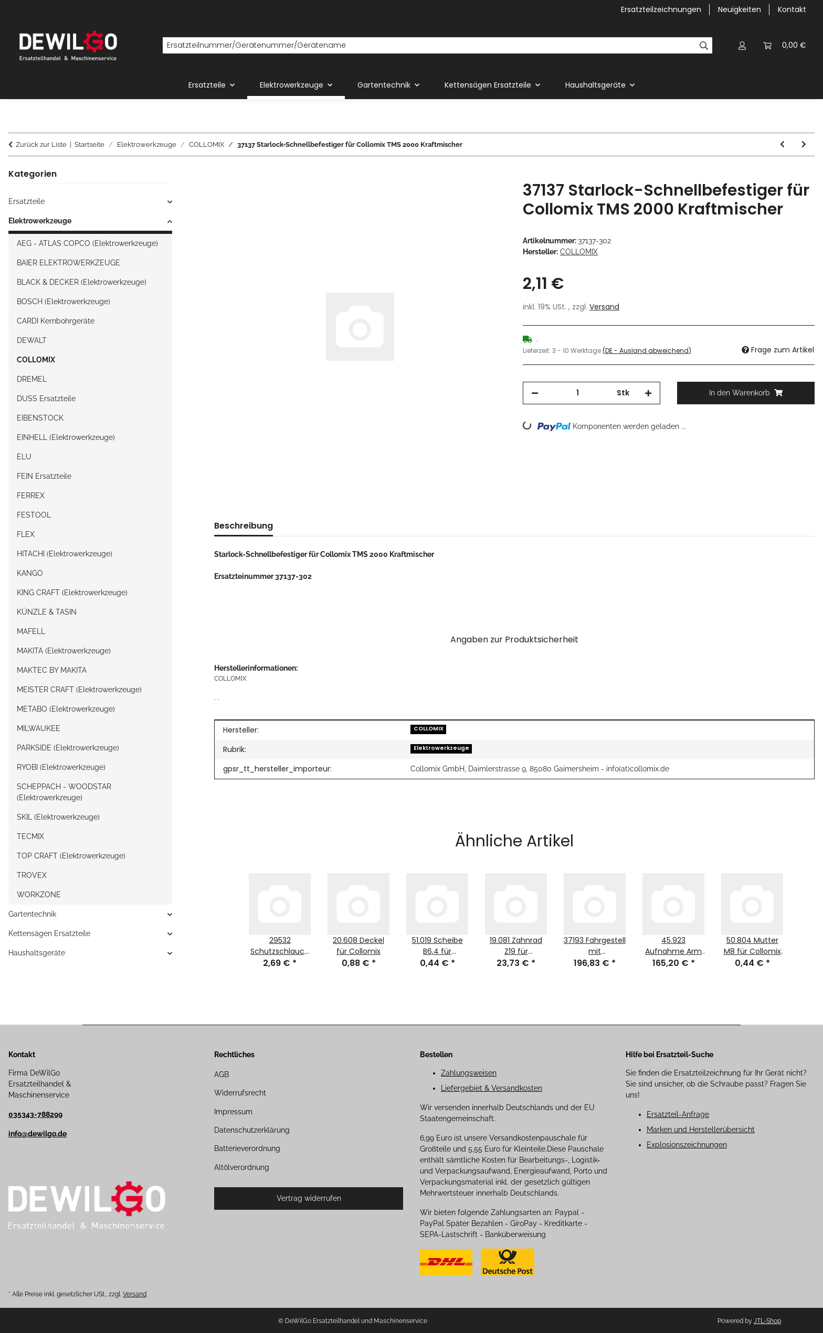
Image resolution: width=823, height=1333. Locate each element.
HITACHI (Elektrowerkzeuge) (64, 554)
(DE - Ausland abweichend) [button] (647, 350)
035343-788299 (35, 1114)
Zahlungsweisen (469, 1073)
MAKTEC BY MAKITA (52, 670)
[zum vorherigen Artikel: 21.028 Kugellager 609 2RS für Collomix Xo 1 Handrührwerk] (782, 144)
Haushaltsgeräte (36, 953)
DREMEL (32, 379)
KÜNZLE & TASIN (47, 612)
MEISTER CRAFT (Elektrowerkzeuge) (79, 689)
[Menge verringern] (534, 393)
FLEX (26, 534)
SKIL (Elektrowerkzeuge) (58, 817)
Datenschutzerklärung (252, 1130)
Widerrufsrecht (240, 1093)
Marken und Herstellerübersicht (701, 1129)
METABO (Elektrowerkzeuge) (66, 709)
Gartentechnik (32, 914)
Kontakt (792, 9)
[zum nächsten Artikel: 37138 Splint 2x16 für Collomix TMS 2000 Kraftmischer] (804, 144)
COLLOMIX (429, 729)
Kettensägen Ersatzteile (49, 933)
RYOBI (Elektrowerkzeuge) (61, 767)
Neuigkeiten (739, 9)
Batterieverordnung (247, 1148)
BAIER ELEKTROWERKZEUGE (68, 263)
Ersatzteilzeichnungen (661, 9)
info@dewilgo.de (37, 1134)
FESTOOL (34, 515)
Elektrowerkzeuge (441, 748)
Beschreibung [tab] (243, 526)
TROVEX (32, 875)
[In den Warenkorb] (222, 175)
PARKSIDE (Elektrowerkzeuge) (68, 748)
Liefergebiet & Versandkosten (491, 1088)
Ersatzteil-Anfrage (678, 1114)
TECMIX (30, 836)
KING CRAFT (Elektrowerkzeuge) (72, 592)
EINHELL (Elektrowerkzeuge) (66, 437)
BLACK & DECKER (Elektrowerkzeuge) (81, 282)
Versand (604, 307)
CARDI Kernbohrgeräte (55, 321)
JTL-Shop (767, 1321)
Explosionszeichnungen (687, 1145)
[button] (742, 45)
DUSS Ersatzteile (46, 398)
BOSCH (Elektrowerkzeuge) (63, 301)
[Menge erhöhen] (648, 393)
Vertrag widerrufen (309, 1198)
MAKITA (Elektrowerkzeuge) (64, 651)
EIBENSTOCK (40, 418)
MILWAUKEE (38, 728)
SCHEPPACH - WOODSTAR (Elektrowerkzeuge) (64, 792)
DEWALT (32, 340)
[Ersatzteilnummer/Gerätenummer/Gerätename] (429, 46)
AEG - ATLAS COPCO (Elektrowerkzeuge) (87, 243)
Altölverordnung (241, 1167)
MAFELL (31, 631)
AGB (221, 1074)
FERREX (31, 495)
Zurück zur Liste (41, 144)
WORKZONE (39, 894)
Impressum (233, 1112)
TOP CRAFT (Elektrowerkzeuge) (71, 856)
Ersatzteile (26, 201)
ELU (24, 457)
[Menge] (577, 393)
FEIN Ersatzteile (44, 476)
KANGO (30, 573)
